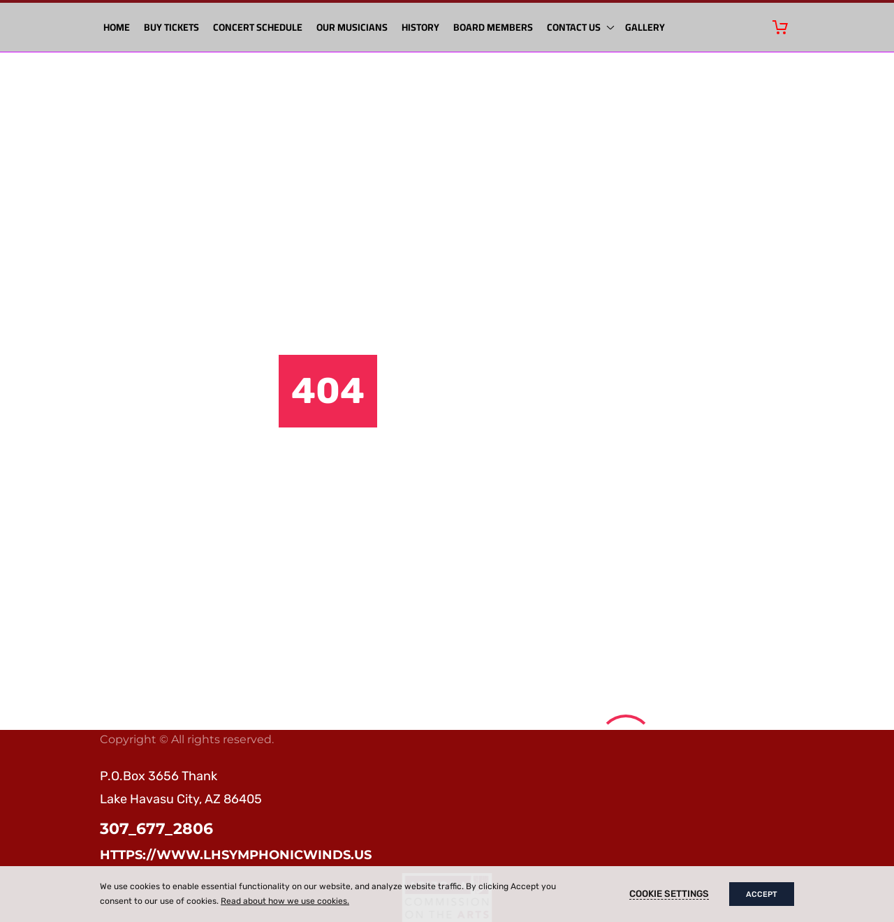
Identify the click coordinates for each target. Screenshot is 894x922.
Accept (761, 894)
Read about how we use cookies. (285, 901)
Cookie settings (669, 893)
